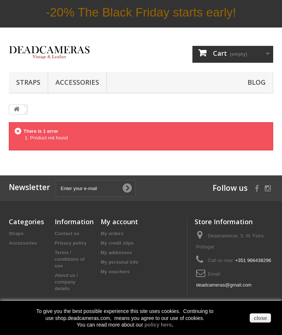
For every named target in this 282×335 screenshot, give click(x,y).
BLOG (256, 82)
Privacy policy (71, 243)
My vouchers (115, 271)
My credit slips (117, 243)
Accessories (77, 82)
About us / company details (66, 282)
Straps (28, 82)
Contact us (67, 233)
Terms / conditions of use (70, 259)
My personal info (119, 262)
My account (119, 221)
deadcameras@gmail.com (224, 285)
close (260, 318)
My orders (112, 233)
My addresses (116, 252)
